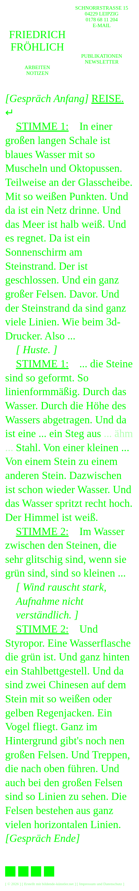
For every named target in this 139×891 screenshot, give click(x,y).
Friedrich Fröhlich (37, 41)
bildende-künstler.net (58, 884)
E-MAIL (102, 25)
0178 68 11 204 (101, 19)
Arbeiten (37, 67)
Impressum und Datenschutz (100, 884)
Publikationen (101, 56)
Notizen (37, 73)
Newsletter (102, 62)
